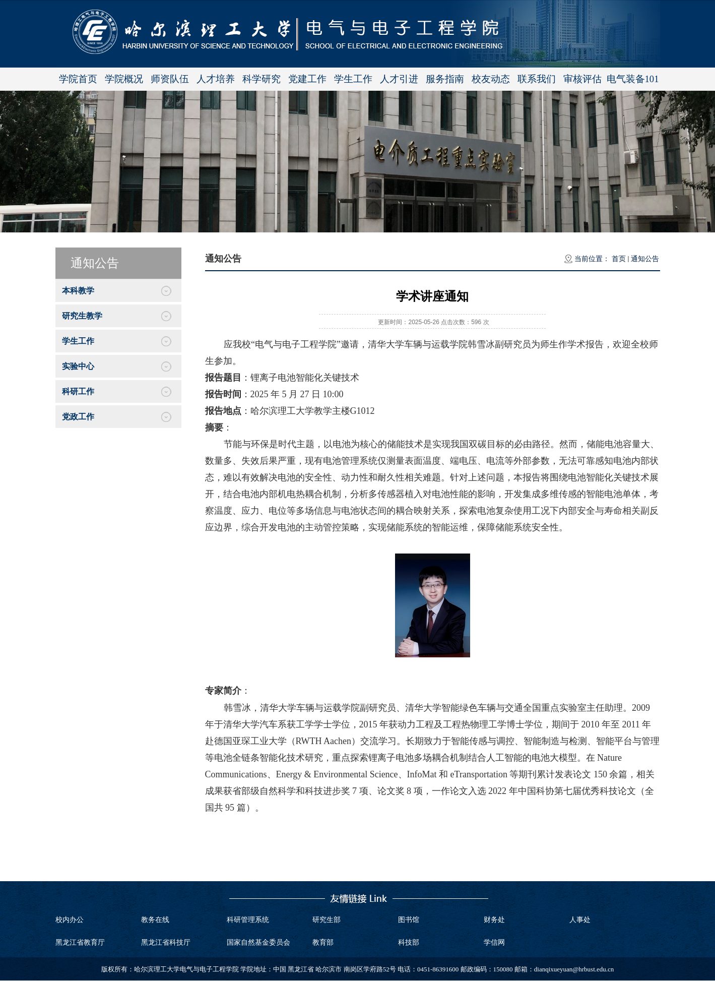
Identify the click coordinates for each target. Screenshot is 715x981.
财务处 (494, 920)
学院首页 (78, 79)
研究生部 (326, 920)
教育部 (323, 942)
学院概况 (124, 79)
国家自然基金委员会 (258, 942)
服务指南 (445, 79)
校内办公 (69, 920)
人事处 (580, 920)
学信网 (494, 942)
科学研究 (261, 79)
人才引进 (399, 79)
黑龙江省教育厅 (80, 942)
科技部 (408, 942)
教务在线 (155, 920)
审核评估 (582, 79)
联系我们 (536, 79)
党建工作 (307, 79)
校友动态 (491, 79)
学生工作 (353, 79)
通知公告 (645, 259)
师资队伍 (170, 79)
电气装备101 (633, 79)
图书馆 (408, 920)
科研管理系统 (248, 920)
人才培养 (216, 79)
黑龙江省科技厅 (165, 942)
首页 (619, 259)
